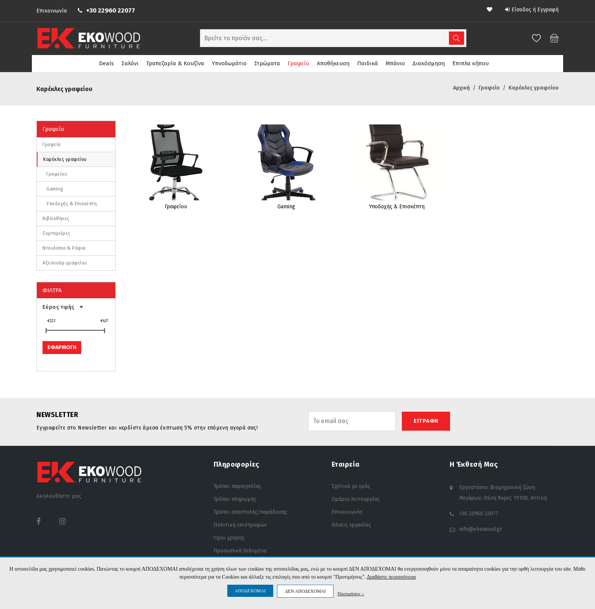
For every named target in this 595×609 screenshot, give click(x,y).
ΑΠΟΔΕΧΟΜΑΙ (250, 590)
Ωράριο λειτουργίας (356, 498)
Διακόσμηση (428, 63)
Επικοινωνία (51, 11)
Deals (106, 63)
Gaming (54, 187)
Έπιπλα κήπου (470, 63)
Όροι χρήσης (229, 536)
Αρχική (461, 86)
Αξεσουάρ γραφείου (64, 261)
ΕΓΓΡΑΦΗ (426, 420)
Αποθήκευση (333, 63)
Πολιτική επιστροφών (240, 524)
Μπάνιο (395, 63)
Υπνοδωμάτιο (229, 63)
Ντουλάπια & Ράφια (64, 247)
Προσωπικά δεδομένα (240, 549)
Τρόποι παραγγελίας (237, 485)
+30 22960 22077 (110, 10)
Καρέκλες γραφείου (65, 158)
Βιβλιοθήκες (55, 217)
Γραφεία (51, 143)
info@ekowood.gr (480, 528)
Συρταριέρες (56, 232)
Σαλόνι (130, 63)
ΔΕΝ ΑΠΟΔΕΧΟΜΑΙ (305, 591)
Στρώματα (267, 63)
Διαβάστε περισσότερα (391, 577)
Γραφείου (56, 173)
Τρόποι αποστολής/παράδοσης (250, 511)
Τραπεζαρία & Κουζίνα (175, 63)
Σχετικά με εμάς (351, 485)
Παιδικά (367, 63)
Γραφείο (298, 63)
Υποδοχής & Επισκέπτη (71, 202)
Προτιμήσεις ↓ (350, 593)
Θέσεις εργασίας (351, 524)
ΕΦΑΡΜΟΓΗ (61, 346)
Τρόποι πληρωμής (235, 498)
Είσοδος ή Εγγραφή (532, 9)
